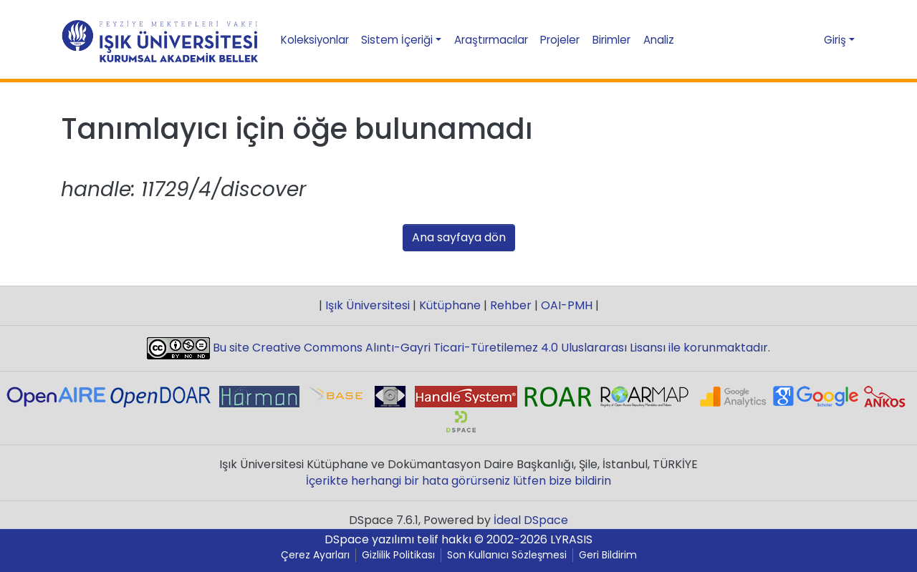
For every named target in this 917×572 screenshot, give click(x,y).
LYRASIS (571, 539)
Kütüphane (450, 305)
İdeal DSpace (531, 520)
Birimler (611, 39)
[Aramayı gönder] (781, 40)
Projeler (560, 39)
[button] (806, 39)
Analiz (658, 39)
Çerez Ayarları (315, 555)
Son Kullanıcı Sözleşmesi (507, 555)
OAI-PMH (566, 305)
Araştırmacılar (491, 39)
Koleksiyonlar (315, 39)
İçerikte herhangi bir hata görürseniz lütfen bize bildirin (458, 480)
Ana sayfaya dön (459, 237)
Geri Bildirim (608, 555)
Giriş (835, 39)
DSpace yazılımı (369, 539)
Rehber (510, 305)
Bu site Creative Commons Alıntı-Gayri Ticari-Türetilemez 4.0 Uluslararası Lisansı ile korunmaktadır (489, 347)
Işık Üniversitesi (367, 305)
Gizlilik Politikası (398, 555)
